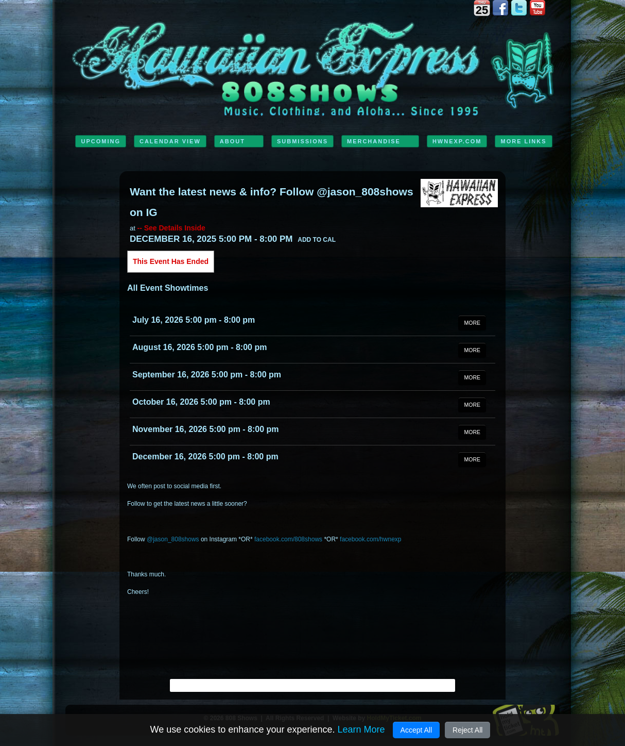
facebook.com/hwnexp (370, 539)
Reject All (467, 730)
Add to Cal (317, 239)
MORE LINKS (523, 141)
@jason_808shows (173, 539)
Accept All (416, 730)
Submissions (302, 141)
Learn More (361, 729)
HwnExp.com (457, 141)
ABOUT (232, 141)
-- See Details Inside (171, 228)
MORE (472, 323)
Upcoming (100, 141)
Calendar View (170, 141)
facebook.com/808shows (288, 539)
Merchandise (374, 141)
